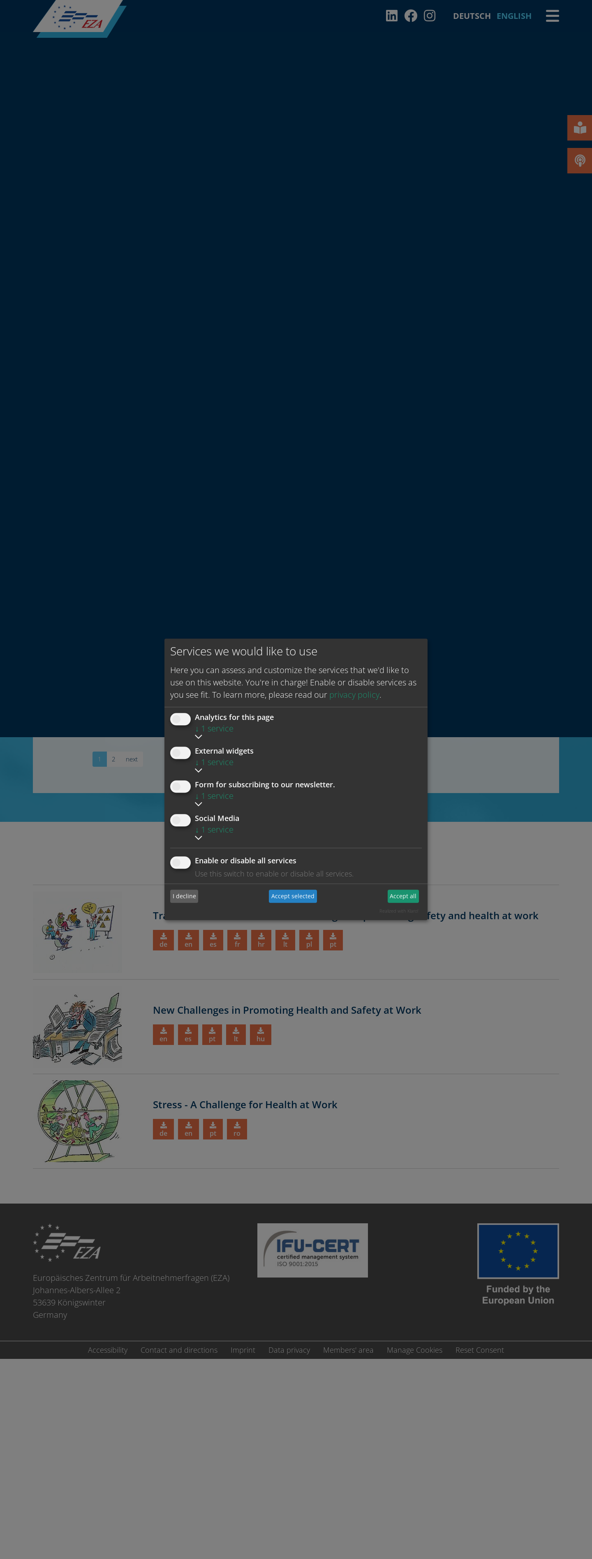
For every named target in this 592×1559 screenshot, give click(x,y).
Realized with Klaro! (399, 911)
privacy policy (354, 694)
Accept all (403, 896)
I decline (184, 896)
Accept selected (292, 896)
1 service (214, 728)
